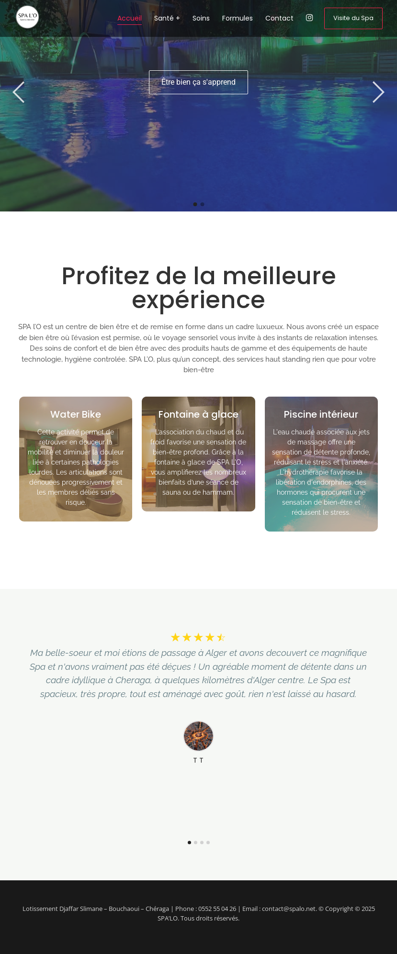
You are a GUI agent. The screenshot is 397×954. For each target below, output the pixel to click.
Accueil (129, 18)
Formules (237, 18)
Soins (201, 18)
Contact (279, 18)
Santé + (167, 18)
